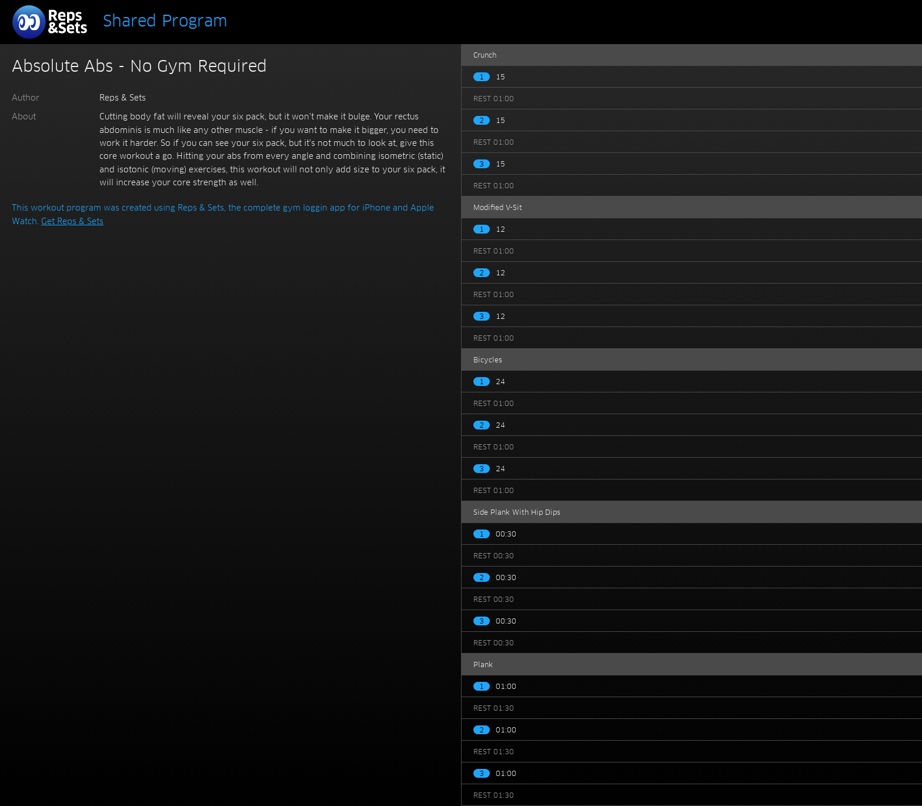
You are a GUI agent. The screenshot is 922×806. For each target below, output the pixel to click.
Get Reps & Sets (72, 222)
